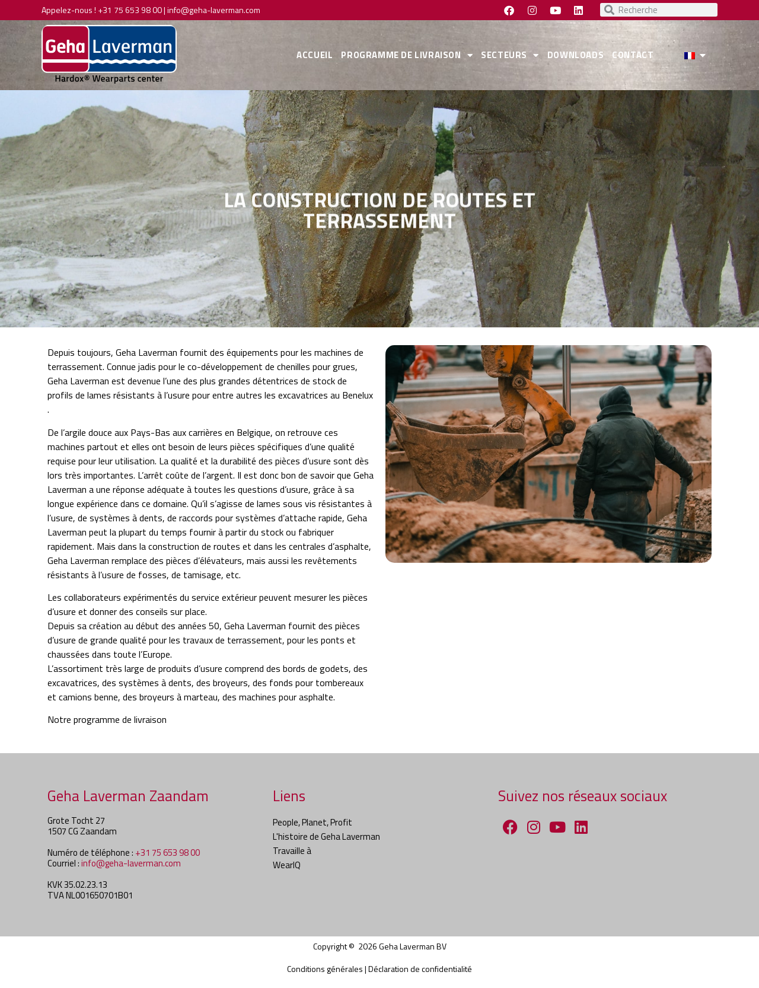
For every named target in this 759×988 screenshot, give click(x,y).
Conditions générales (325, 968)
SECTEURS (509, 55)
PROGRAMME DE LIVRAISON (407, 55)
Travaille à (292, 851)
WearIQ (287, 865)
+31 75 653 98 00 (130, 10)
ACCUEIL (314, 55)
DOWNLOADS (575, 55)
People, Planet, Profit (312, 822)
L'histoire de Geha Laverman (326, 836)
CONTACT (632, 55)
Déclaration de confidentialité (420, 968)
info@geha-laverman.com (213, 10)
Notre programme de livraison (107, 719)
